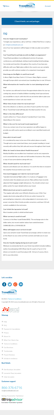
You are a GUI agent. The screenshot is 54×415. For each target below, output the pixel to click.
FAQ (5, 325)
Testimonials (8, 351)
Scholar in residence (10, 358)
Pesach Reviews (9, 355)
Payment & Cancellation (12, 329)
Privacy (6, 333)
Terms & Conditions (14, 299)
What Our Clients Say (11, 340)
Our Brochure (8, 347)
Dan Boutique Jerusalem (12, 369)
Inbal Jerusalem (9, 377)
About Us (7, 336)
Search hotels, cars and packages (27, 21)
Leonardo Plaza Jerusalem (12, 373)
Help (5, 322)
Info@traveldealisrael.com (14, 45)
